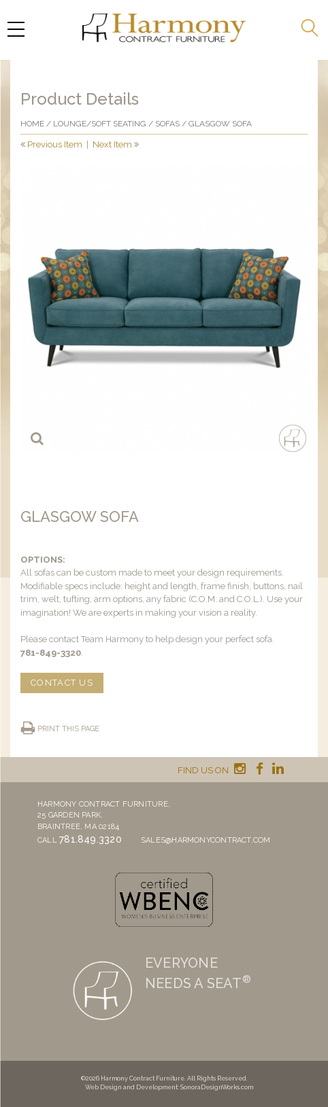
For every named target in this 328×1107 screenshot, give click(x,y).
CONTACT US (62, 683)
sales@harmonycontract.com (206, 840)
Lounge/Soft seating (99, 123)
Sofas (167, 123)
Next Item (112, 144)
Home (32, 123)
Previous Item (54, 144)
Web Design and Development (131, 1087)
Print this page (68, 728)
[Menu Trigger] (15, 29)
